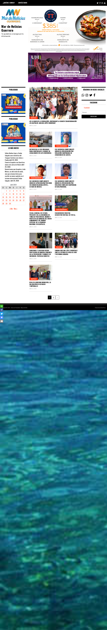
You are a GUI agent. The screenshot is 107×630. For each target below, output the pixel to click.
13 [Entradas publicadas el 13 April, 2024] (23, 194)
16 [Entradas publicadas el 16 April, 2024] (10, 197)
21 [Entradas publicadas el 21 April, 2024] (3, 200)
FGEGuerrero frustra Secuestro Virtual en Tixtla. (65, 214)
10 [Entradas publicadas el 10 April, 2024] (13, 194)
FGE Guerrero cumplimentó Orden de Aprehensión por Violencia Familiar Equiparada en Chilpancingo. (65, 184)
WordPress (103, 307)
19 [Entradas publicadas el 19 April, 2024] (20, 197)
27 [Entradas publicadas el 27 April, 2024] (23, 200)
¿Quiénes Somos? (9, 3)
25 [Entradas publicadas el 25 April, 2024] (17, 200)
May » (15, 208)
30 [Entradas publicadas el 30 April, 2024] (10, 203)
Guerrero (34, 146)
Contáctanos (22, 3)
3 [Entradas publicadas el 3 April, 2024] (13, 190)
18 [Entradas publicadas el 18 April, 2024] (17, 197)
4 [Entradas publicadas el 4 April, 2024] (16, 190)
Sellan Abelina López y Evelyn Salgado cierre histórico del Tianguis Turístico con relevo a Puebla (14, 156)
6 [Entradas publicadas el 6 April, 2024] (23, 190)
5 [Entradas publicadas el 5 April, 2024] (20, 190)
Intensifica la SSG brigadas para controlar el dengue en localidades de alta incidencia (40, 151)
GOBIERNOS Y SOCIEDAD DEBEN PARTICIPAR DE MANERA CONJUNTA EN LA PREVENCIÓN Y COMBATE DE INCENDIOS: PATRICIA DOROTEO (40, 253)
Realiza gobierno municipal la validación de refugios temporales (40, 284)
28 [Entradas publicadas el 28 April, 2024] (3, 203)
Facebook (87, 108)
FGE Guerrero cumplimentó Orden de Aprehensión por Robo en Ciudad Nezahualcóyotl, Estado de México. (40, 184)
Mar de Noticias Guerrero (11, 28)
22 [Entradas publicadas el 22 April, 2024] (6, 200)
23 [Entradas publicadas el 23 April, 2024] (10, 200)
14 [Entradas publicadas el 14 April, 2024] (3, 197)
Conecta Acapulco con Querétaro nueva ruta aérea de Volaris (15, 163)
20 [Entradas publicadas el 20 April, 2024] (23, 197)
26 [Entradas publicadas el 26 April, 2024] (20, 200)
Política (33, 247)
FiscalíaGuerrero (61, 146)
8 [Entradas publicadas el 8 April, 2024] (6, 194)
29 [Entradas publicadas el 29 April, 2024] (6, 203)
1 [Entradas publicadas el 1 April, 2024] (6, 190)
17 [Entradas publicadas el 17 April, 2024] (13, 197)
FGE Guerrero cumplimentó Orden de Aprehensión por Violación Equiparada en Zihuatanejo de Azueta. (64, 152)
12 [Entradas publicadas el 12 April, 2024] (20, 194)
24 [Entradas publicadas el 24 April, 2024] (13, 200)
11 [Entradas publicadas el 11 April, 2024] (16, 194)
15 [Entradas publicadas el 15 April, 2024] (6, 197)
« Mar (11, 208)
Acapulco (34, 118)
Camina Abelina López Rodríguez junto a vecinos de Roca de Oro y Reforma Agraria (66, 252)
